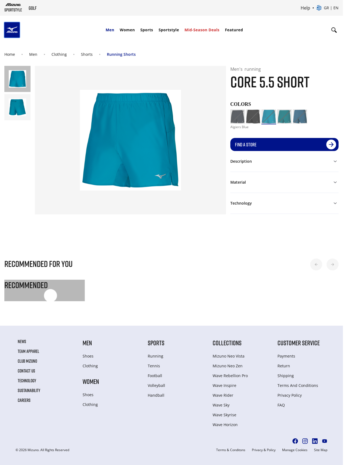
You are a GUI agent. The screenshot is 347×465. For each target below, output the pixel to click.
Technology (27, 380)
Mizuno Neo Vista (229, 356)
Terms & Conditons (230, 450)
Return (283, 365)
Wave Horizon (225, 424)
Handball (156, 395)
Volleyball (156, 385)
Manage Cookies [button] (294, 450)
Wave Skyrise (224, 414)
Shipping (285, 375)
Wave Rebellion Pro (230, 375)
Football (155, 375)
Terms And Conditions (297, 385)
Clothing (59, 54)
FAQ (281, 405)
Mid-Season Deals (202, 29)
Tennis (154, 365)
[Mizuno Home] (13, 7)
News (22, 341)
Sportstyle (169, 29)
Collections (227, 343)
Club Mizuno (27, 361)
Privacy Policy (289, 395)
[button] (316, 264)
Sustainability (29, 390)
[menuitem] (110, 30)
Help (305, 8)
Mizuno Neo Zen (228, 365)
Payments (286, 356)
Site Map (320, 450)
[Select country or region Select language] (327, 8)
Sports (146, 29)
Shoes (88, 356)
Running (155, 356)
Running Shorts (121, 54)
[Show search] (334, 30)
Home (9, 54)
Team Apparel (28, 351)
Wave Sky (221, 405)
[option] (237, 116)
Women (127, 29)
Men (109, 29)
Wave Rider (223, 395)
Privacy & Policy (264, 450)
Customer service (298, 343)
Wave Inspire (224, 385)
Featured (234, 29)
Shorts (87, 54)
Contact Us (26, 371)
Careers (24, 400)
